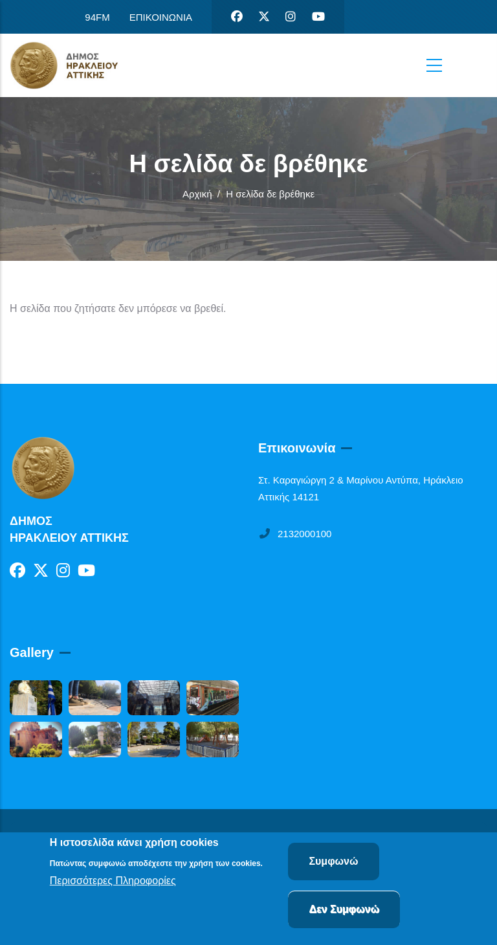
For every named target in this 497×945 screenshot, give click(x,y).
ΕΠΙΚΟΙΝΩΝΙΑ (160, 17)
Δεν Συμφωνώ (344, 911)
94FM (97, 17)
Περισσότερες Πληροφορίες (113, 882)
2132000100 (294, 533)
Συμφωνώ (333, 863)
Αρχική (197, 193)
